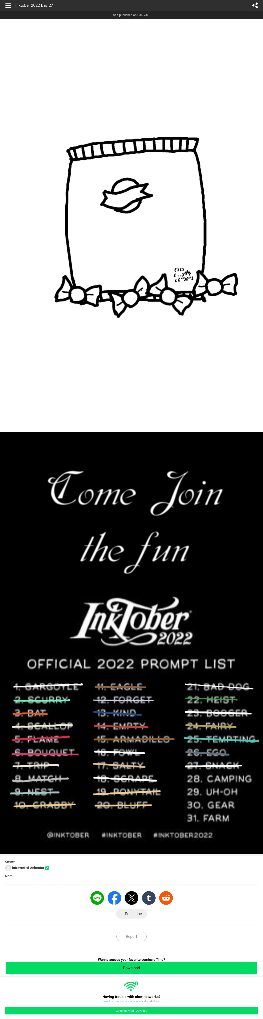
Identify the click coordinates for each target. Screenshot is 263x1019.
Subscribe (133, 913)
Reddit (166, 898)
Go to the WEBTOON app (131, 1010)
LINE (97, 898)
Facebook (114, 898)
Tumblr (149, 898)
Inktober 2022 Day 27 (34, 5)
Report (131, 936)
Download (131, 968)
